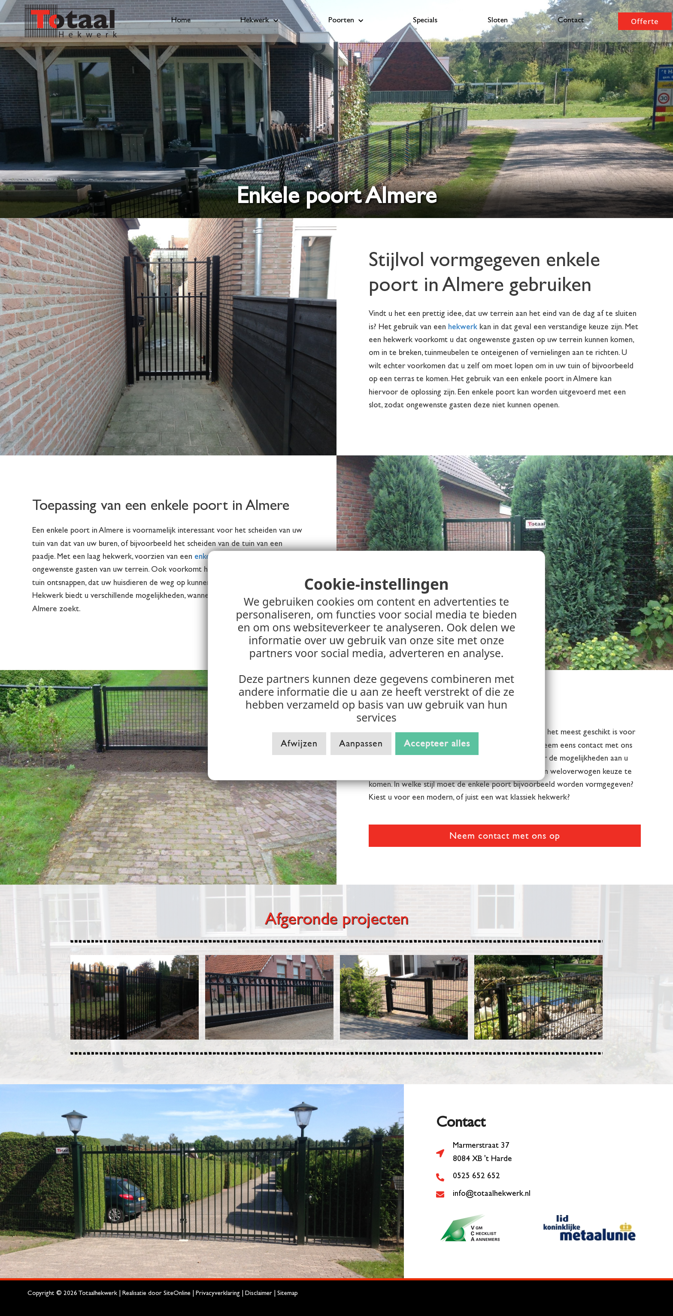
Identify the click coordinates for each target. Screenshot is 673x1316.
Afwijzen (299, 743)
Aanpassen (361, 743)
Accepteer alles (437, 743)
